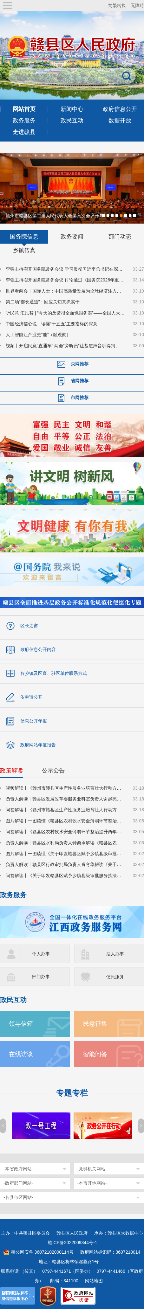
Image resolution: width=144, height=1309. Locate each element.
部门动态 (119, 236)
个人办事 (41, 953)
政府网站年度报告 (38, 744)
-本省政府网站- (18, 1168)
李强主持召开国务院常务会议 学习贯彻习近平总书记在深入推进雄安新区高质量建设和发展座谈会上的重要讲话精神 (65, 268)
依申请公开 (31, 696)
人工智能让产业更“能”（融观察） (38, 333)
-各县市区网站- (18, 1196)
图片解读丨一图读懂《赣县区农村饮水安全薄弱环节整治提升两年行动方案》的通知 (65, 820)
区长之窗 (29, 624)
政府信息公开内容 (38, 648)
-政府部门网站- (18, 1182)
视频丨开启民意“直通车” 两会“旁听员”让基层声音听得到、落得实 (65, 345)
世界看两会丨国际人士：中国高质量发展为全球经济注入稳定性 (65, 290)
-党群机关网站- (92, 1168)
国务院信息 (24, 236)
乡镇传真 (24, 249)
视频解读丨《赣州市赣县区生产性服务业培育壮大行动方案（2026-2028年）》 (65, 787)
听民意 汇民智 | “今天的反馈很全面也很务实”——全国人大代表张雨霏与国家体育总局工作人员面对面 (65, 312)
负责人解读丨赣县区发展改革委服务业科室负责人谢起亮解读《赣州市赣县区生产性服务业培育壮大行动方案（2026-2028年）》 (65, 798)
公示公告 (53, 770)
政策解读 (11, 770)
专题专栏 (72, 1092)
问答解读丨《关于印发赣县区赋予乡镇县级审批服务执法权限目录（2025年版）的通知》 (65, 874)
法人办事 (115, 953)
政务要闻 (72, 236)
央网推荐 (79, 363)
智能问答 (95, 1053)
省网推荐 (79, 380)
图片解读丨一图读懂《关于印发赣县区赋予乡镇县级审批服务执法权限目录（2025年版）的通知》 (65, 852)
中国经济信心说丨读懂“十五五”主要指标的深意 (51, 323)
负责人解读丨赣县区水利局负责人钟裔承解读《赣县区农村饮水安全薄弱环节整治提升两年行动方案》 (65, 842)
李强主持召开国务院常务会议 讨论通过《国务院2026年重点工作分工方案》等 (65, 279)
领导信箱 (21, 1023)
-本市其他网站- (92, 1182)
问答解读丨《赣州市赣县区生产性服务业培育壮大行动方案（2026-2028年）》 (65, 809)
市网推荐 (79, 396)
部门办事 (41, 976)
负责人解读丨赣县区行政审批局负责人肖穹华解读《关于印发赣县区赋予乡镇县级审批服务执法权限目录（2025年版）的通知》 (65, 863)
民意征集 (95, 1023)
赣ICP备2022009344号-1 (72, 1241)
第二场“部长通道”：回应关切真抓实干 (43, 301)
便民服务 (115, 976)
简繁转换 (117, 5)
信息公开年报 (33, 720)
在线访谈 (21, 1053)
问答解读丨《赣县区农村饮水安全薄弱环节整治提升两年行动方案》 (65, 831)
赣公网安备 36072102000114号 (42, 1251)
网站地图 (94, 1280)
